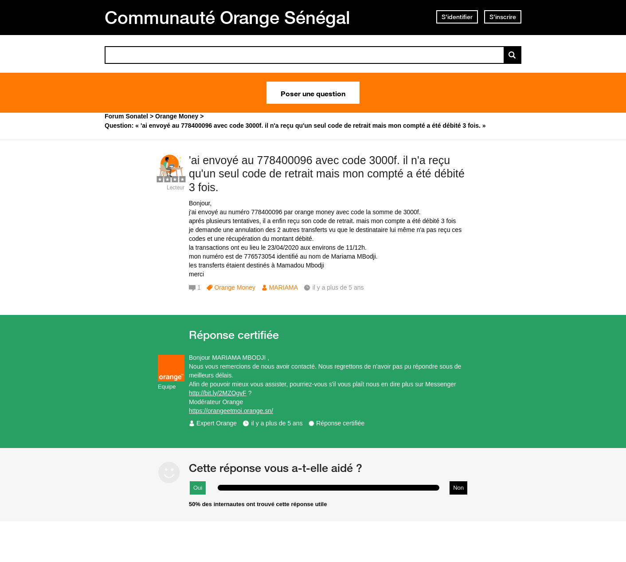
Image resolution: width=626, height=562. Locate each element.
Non (458, 487)
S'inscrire (502, 17)
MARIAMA (283, 287)
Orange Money (234, 287)
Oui (197, 487)
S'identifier (457, 17)
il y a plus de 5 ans (277, 423)
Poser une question (313, 92)
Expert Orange (216, 423)
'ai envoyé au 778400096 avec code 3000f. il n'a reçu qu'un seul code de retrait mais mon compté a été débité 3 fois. (327, 174)
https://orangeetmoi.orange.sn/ (231, 410)
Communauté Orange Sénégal (227, 17)
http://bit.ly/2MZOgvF (217, 393)
